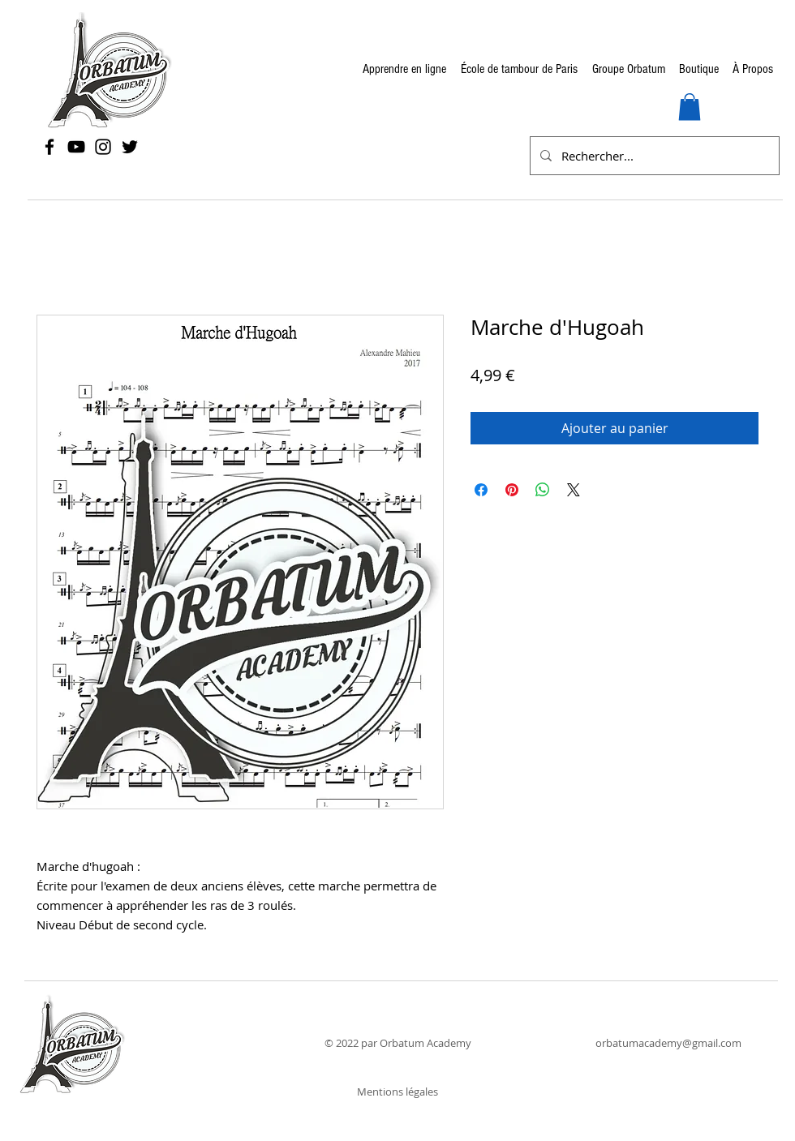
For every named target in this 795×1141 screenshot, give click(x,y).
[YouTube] (76, 146)
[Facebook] (49, 146)
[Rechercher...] (653, 155)
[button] (689, 106)
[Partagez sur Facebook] (481, 490)
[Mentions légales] (397, 1092)
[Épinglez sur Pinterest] (512, 490)
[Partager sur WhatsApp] (542, 490)
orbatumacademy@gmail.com (668, 1043)
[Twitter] (129, 146)
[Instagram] (103, 146)
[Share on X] (573, 490)
